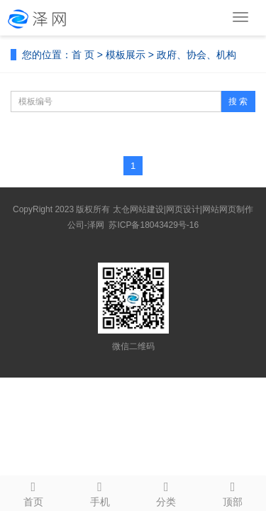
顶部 (232, 491)
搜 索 (238, 101)
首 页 (83, 54)
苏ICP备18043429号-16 (154, 225)
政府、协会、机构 (196, 54)
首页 (33, 491)
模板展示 (125, 54)
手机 (100, 491)
